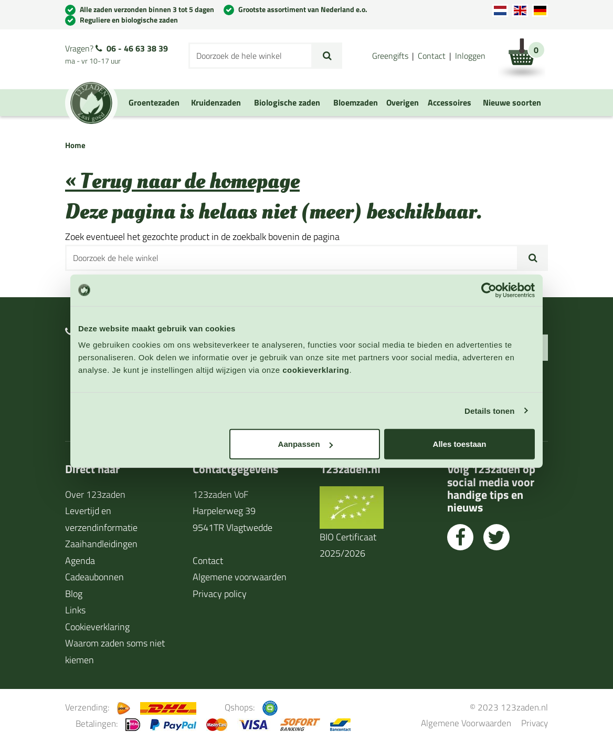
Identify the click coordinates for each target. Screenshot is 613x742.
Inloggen (470, 55)
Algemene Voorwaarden (466, 722)
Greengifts (390, 55)
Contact (432, 55)
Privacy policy (220, 594)
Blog (73, 594)
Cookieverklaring (97, 627)
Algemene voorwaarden (240, 577)
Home (75, 145)
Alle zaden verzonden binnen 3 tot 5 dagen (147, 9)
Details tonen (489, 410)
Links (75, 610)
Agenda (80, 560)
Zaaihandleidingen (101, 544)
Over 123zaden (95, 494)
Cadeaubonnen (94, 577)
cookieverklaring (315, 369)
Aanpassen (305, 444)
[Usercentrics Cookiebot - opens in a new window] (489, 290)
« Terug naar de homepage (182, 181)
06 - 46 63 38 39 (137, 48)
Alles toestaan (460, 444)
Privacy (534, 722)
